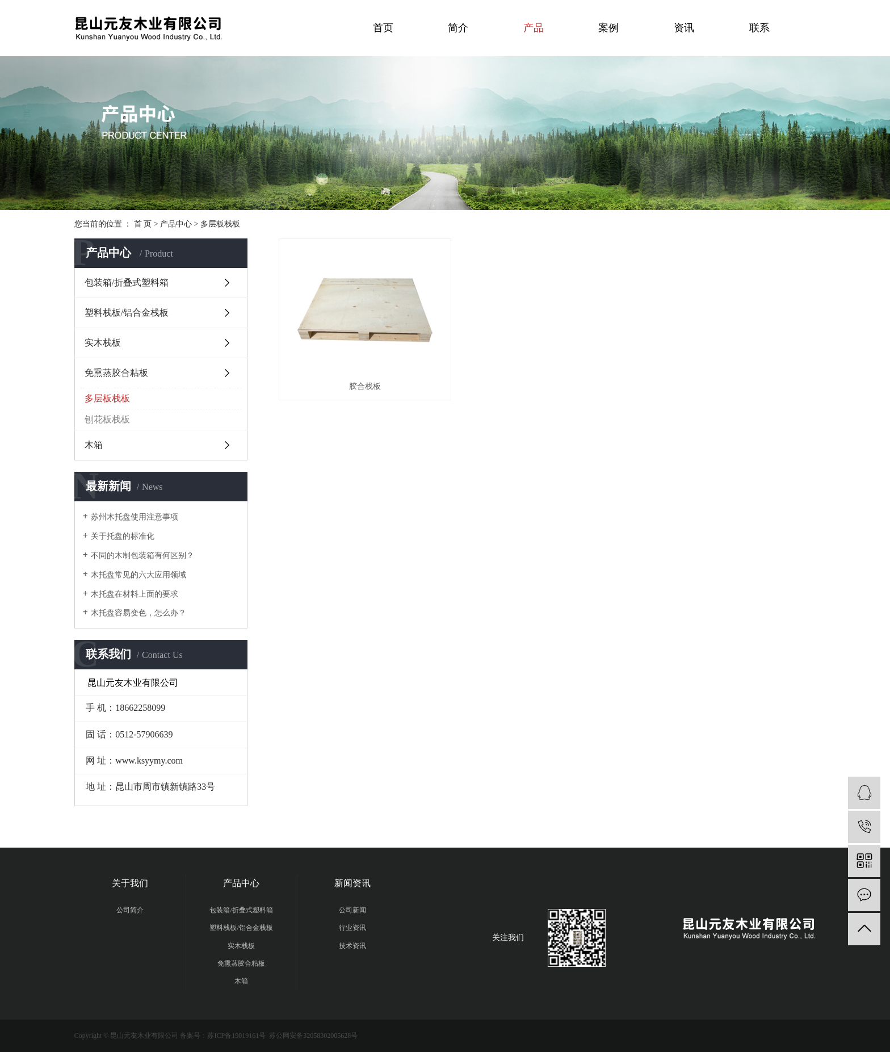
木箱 (94, 445)
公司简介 (130, 910)
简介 (458, 27)
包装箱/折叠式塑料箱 (127, 282)
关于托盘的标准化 (122, 536)
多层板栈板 (220, 224)
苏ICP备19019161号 (236, 1036)
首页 (383, 27)
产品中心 (176, 224)
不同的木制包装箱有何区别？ (142, 555)
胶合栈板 (362, 383)
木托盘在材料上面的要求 (134, 594)
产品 (533, 27)
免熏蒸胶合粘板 (116, 373)
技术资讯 (352, 946)
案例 (608, 27)
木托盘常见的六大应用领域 (138, 575)
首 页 (143, 224)
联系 (759, 27)
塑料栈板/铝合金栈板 (127, 312)
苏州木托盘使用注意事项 (134, 517)
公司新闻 (352, 910)
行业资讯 (352, 928)
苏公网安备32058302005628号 (312, 1036)
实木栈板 (103, 342)
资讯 (684, 27)
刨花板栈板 (107, 419)
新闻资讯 (352, 883)
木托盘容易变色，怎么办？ (138, 613)
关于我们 (130, 883)
